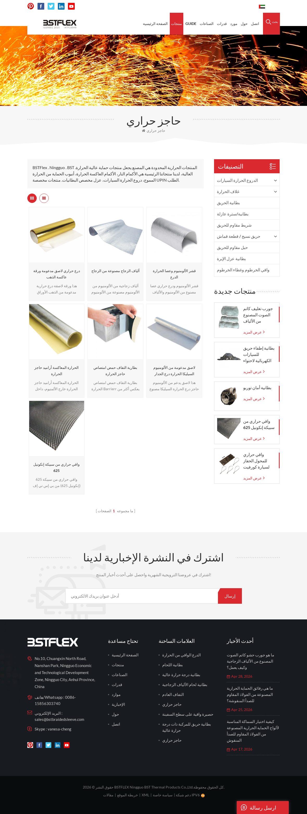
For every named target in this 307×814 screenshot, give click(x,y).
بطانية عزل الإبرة (231, 258)
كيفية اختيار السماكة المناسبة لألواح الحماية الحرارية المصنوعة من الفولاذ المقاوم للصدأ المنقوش (253, 730)
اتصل (255, 23)
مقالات (108, 795)
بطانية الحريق (228, 202)
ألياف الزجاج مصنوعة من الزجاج (115, 270)
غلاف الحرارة (228, 191)
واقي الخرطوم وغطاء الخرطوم (243, 269)
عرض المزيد (252, 332)
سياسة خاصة (163, 795)
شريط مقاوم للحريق (234, 224)
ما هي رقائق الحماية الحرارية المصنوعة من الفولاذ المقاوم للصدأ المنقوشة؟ (250, 694)
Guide (190, 23)
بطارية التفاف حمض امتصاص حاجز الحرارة (115, 370)
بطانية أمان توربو (257, 387)
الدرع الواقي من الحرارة (181, 654)
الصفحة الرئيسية (155, 23)
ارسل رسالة (256, 807)
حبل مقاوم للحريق (232, 247)
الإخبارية (118, 704)
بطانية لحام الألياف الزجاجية (184, 684)
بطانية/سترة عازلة (232, 213)
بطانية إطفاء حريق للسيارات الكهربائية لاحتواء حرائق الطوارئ (258, 354)
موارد (116, 694)
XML (145, 795)
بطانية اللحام (172, 664)
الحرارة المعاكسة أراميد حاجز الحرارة (56, 370)
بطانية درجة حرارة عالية (181, 674)
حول (244, 23)
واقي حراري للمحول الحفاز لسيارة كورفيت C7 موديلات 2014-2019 (259, 461)
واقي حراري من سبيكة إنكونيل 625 (56, 467)
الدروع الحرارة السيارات (237, 180)
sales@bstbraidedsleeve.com (59, 719)
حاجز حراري (153, 130)
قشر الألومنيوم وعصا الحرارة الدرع (174, 273)
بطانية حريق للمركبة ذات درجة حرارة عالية (186, 727)
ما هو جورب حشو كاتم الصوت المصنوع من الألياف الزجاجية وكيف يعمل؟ (250, 661)
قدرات (222, 23)
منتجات (176, 23)
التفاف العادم (173, 694)
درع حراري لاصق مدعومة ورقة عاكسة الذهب (56, 273)
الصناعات (207, 23)
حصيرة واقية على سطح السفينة (187, 714)
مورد (233, 23)
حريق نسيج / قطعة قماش (238, 236)
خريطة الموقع (127, 795)
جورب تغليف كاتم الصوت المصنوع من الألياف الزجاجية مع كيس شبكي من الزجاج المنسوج (258, 315)
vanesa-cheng (59, 729)
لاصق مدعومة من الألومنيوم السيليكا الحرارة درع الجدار (174, 370)
